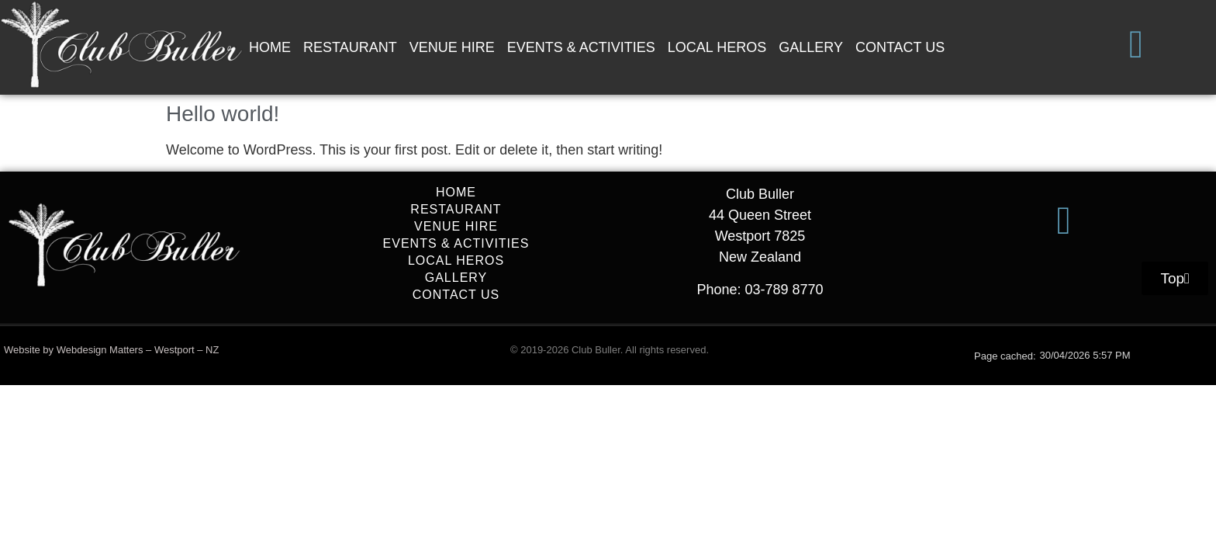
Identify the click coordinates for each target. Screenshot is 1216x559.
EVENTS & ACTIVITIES (581, 47)
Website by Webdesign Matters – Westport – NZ (111, 350)
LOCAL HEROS (717, 47)
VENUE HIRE (452, 47)
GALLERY (811, 47)
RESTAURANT (350, 47)
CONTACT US (900, 47)
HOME (270, 47)
